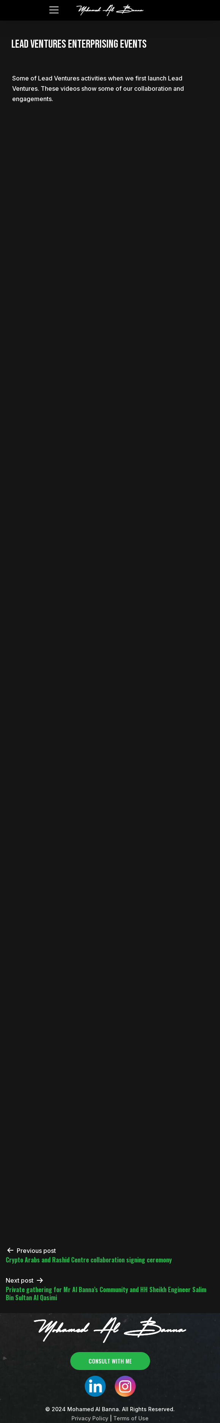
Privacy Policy (89, 1418)
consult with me (110, 1361)
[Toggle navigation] (53, 9)
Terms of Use (131, 1418)
